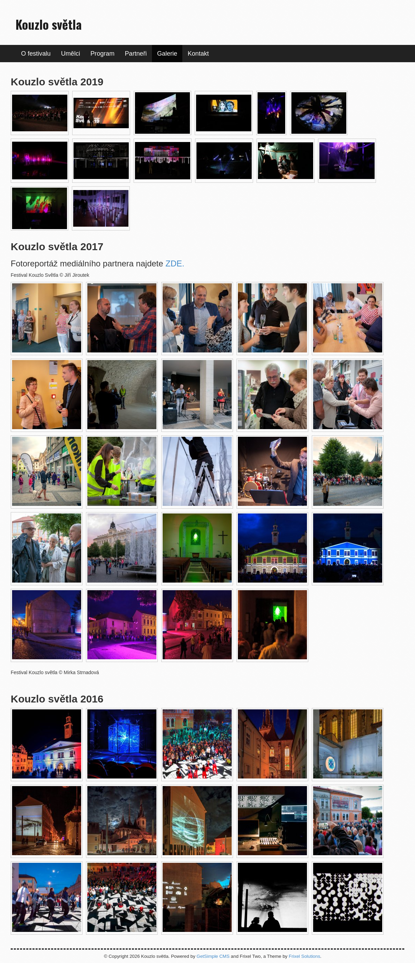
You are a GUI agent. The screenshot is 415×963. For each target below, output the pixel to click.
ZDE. (174, 263)
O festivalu (36, 53)
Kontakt (198, 53)
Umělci (70, 53)
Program (102, 53)
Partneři (136, 53)
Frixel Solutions (304, 956)
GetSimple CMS (213, 956)
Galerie (167, 53)
